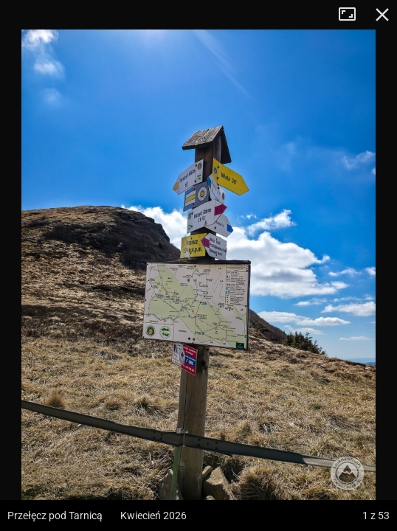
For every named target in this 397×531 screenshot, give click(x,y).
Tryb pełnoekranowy (352, 15)
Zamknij (382, 15)
